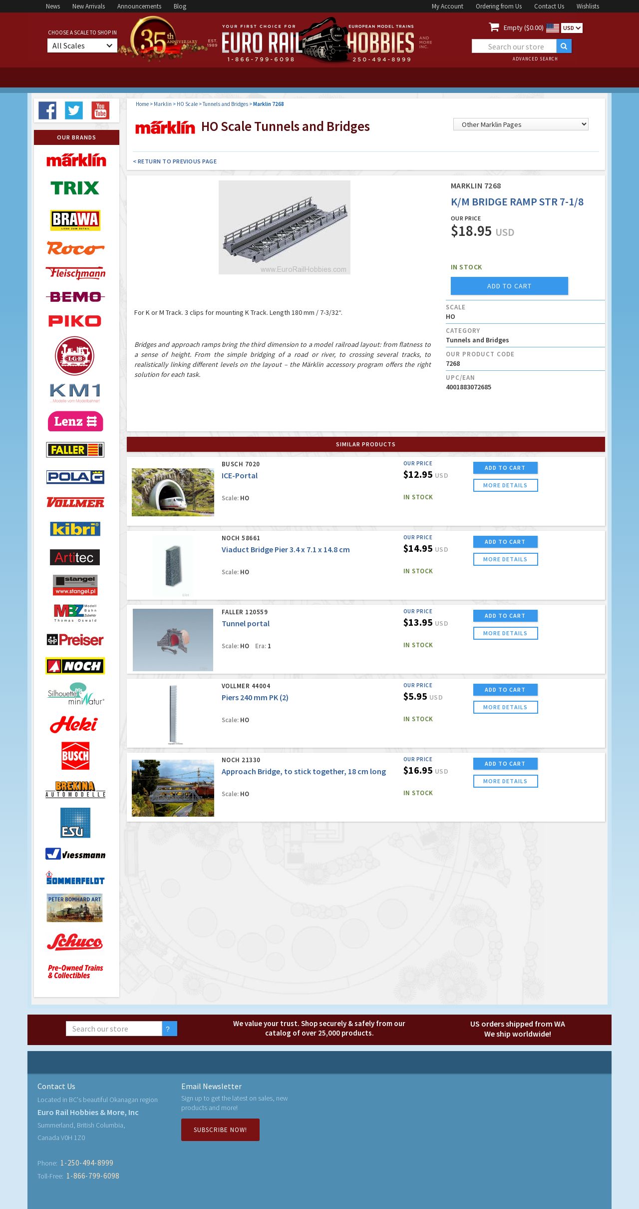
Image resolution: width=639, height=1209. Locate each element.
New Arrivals (88, 6)
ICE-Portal (240, 475)
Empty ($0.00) (524, 27)
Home (142, 103)
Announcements (139, 6)
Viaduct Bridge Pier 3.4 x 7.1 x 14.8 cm (286, 549)
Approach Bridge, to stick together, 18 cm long (304, 771)
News (53, 6)
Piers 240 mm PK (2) (255, 697)
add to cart (509, 285)
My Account (447, 6)
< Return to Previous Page (175, 161)
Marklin (163, 103)
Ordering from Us (499, 6)
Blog (180, 6)
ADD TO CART (505, 467)
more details (505, 485)
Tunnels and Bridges (225, 103)
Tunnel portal (246, 623)
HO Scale (187, 103)
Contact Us (549, 6)
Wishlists (588, 6)
